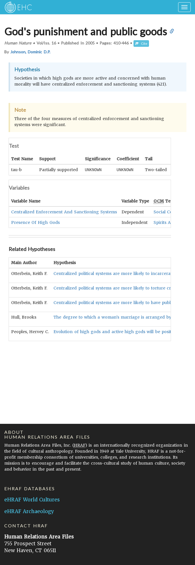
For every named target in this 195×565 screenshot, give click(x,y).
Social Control (168, 211)
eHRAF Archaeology (29, 511)
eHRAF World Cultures (32, 500)
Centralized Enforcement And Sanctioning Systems (64, 211)
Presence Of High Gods (35, 222)
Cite (141, 43)
